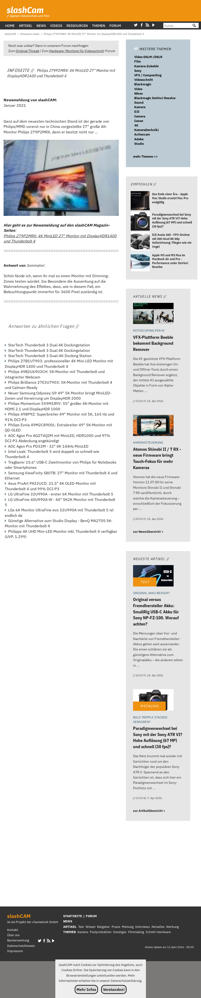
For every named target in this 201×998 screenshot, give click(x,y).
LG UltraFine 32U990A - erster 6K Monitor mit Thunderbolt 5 (60, 494)
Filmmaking (136, 932)
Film (137, 61)
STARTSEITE (72, 916)
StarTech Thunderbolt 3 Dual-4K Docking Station (50, 355)
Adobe (139, 139)
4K (136, 125)
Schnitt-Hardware (158, 932)
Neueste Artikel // (151, 559)
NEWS (67, 921)
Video (138, 89)
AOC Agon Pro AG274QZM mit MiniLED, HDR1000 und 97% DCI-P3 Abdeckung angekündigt (57, 438)
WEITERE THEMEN (152, 49)
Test (81, 927)
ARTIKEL (70, 927)
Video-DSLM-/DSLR (148, 57)
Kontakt (12, 930)
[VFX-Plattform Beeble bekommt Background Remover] (153, 314)
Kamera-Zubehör (146, 66)
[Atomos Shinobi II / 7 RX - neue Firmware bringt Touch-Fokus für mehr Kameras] (153, 426)
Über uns (13, 935)
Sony (137, 71)
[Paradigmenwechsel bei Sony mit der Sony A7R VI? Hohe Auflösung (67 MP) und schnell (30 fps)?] (140, 222)
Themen (98, 25)
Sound (139, 103)
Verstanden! (114, 989)
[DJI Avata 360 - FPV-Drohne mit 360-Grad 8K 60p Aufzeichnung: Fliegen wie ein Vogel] (140, 242)
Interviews (142, 927)
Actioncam (142, 134)
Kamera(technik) (146, 130)
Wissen (90, 927)
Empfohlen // (143, 184)
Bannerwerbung (18, 940)
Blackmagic (142, 84)
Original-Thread (27, 50)
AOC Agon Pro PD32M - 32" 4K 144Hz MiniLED (48, 446)
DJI (136, 112)
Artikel (25, 25)
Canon (138, 121)
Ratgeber (103, 927)
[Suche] (175, 26)
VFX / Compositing (147, 75)
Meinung (128, 927)
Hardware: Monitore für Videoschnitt (76, 50)
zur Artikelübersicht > (149, 811)
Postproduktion (100, 932)
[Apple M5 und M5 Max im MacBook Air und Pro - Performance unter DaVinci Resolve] (140, 262)
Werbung (172, 927)
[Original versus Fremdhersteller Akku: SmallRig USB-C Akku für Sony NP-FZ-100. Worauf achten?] (153, 576)
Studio (139, 144)
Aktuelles (158, 927)
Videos (56, 25)
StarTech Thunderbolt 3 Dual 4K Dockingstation (49, 345)
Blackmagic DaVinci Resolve (154, 98)
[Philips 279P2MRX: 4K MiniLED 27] (94, 34)
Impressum (15, 951)
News (41, 25)
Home (10, 25)
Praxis (116, 927)
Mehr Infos (86, 989)
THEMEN (69, 932)
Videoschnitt (143, 80)
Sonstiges (119, 932)
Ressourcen (77, 25)
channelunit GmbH (45, 922)
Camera (139, 116)
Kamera (139, 107)
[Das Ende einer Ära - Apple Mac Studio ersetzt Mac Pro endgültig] (140, 201)
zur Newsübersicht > (148, 532)
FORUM (91, 916)
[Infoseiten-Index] (30, 34)
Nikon (138, 94)
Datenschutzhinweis (21, 946)
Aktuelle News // (149, 296)
